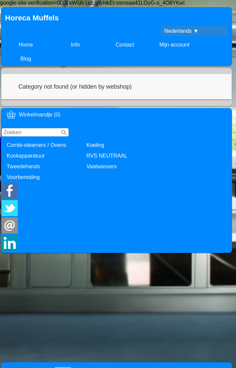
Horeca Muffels (32, 18)
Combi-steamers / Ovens (36, 145)
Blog (25, 59)
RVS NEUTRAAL (106, 156)
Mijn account (174, 45)
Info (75, 45)
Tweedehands (23, 166)
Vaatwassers (101, 166)
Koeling (95, 145)
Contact (124, 45)
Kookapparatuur (26, 156)
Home (26, 45)
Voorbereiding (23, 177)
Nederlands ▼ (181, 31)
